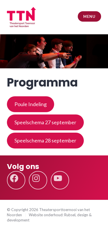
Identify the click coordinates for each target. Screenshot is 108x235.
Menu (89, 16)
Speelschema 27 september (45, 122)
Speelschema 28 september (45, 140)
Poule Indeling (30, 104)
